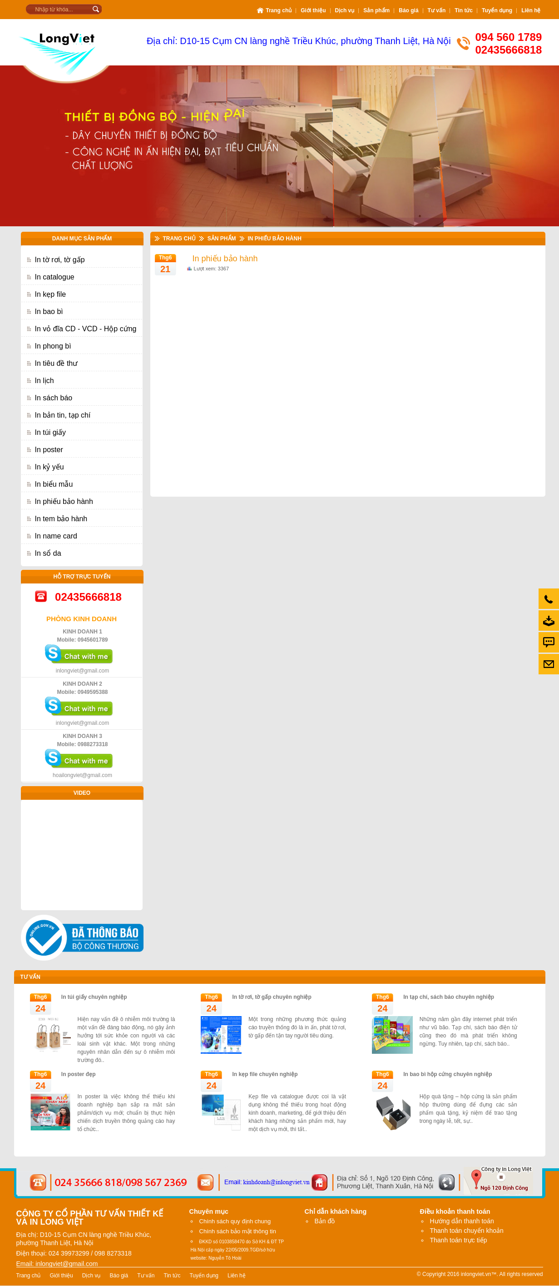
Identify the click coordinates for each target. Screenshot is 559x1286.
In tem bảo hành (61, 519)
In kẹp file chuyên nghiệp (265, 1074)
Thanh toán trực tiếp (458, 1240)
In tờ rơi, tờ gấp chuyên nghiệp (272, 997)
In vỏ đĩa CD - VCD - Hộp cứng (86, 329)
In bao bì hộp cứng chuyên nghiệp (447, 1074)
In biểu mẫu (54, 484)
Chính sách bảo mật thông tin (237, 1231)
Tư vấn (30, 977)
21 (165, 269)
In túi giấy (50, 432)
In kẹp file (50, 294)
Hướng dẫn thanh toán (462, 1221)
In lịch (44, 380)
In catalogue (54, 277)
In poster (49, 450)
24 (40, 1008)
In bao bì (49, 311)
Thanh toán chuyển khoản (467, 1230)
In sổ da (48, 553)
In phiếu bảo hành (64, 501)
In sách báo (54, 398)
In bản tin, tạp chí (63, 415)
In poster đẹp (78, 1074)
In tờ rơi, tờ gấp (60, 260)
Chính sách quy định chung (235, 1221)
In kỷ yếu (49, 467)
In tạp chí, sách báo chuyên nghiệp (448, 997)
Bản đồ (325, 1221)
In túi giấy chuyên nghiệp (94, 997)
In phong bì (53, 346)
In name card (56, 536)
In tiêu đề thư (56, 363)
